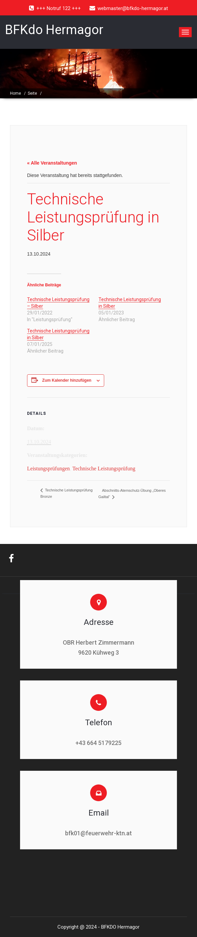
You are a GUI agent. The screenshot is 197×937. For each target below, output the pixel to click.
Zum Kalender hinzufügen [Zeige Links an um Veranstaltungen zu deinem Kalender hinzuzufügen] (66, 380)
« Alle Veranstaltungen (52, 163)
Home (15, 93)
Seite (32, 93)
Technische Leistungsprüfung (104, 468)
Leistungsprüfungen (48, 468)
